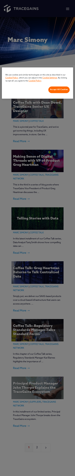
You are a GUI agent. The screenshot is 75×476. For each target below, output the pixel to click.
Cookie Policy (11, 78)
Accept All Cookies (59, 90)
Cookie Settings (49, 78)
